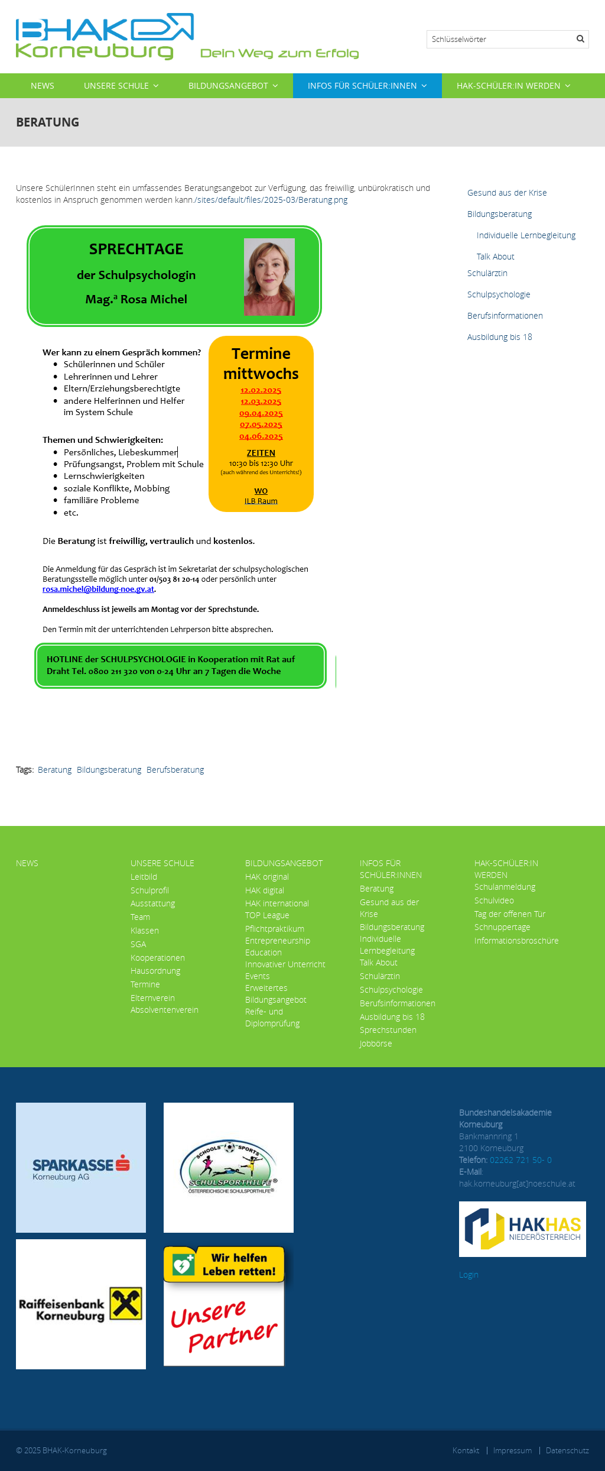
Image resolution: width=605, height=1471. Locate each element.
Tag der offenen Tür (509, 913)
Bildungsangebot (228, 85)
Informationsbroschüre (516, 940)
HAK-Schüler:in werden (509, 85)
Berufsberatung (175, 769)
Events (257, 975)
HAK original (267, 876)
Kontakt (466, 1450)
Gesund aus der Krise (507, 192)
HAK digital (264, 890)
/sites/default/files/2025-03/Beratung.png (270, 199)
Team (140, 916)
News (42, 85)
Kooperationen (158, 957)
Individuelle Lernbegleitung (526, 235)
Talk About (496, 256)
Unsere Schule (116, 85)
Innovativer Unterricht (285, 964)
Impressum (512, 1450)
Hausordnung (155, 970)
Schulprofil (150, 890)
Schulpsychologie (499, 294)
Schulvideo (494, 900)
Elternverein (153, 997)
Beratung (54, 769)
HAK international (277, 903)
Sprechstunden (388, 1029)
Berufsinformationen (505, 315)
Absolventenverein (165, 1009)
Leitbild (144, 876)
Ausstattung (153, 903)
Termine (145, 984)
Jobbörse (376, 1043)
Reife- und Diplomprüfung (272, 1017)
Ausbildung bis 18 (499, 336)
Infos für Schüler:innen (362, 85)
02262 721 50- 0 (521, 1159)
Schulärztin (487, 272)
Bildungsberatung (109, 769)
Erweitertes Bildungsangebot (276, 993)
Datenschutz (567, 1450)
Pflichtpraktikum (274, 928)
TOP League (267, 915)
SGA (138, 944)
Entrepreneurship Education (277, 946)
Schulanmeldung (504, 886)
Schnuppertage (502, 926)
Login (469, 1274)
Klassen (145, 930)
